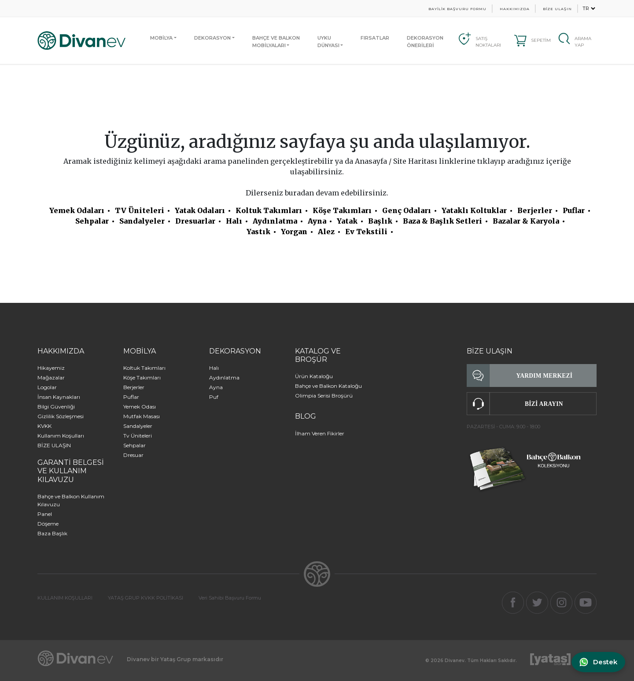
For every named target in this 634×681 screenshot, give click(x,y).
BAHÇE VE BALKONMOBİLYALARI (276, 41)
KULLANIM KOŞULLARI (64, 598)
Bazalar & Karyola (526, 221)
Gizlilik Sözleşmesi (60, 416)
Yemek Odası (139, 406)
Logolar (47, 387)
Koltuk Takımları (269, 210)
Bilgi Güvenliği (56, 406)
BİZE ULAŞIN (557, 9)
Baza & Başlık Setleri (442, 221)
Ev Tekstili (366, 231)
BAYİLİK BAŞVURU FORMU (457, 9)
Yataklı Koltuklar (474, 210)
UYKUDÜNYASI (328, 41)
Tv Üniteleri (137, 435)
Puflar (574, 210)
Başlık (380, 221)
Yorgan (294, 231)
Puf (213, 397)
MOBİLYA (161, 38)
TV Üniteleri (139, 210)
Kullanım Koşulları (60, 435)
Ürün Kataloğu (314, 376)
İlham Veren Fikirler (319, 433)
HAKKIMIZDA (515, 9)
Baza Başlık (52, 533)
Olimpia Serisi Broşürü (324, 395)
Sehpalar (92, 221)
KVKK (44, 426)
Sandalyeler (142, 221)
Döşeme (48, 523)
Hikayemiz (51, 367)
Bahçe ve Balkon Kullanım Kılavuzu (70, 500)
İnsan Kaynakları (58, 397)
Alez (326, 231)
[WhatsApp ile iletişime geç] (597, 662)
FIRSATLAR (375, 38)
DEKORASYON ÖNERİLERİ (425, 41)
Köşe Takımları (342, 210)
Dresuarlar (195, 221)
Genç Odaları (406, 210)
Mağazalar (51, 377)
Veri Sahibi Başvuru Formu (230, 598)
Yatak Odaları (200, 210)
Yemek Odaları (76, 210)
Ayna (317, 221)
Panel (44, 514)
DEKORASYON (212, 38)
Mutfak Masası (141, 416)
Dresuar (133, 455)
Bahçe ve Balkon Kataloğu (328, 386)
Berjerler (534, 210)
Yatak (347, 221)
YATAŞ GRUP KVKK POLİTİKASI (145, 598)
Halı (234, 221)
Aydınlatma (275, 221)
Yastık (258, 231)
